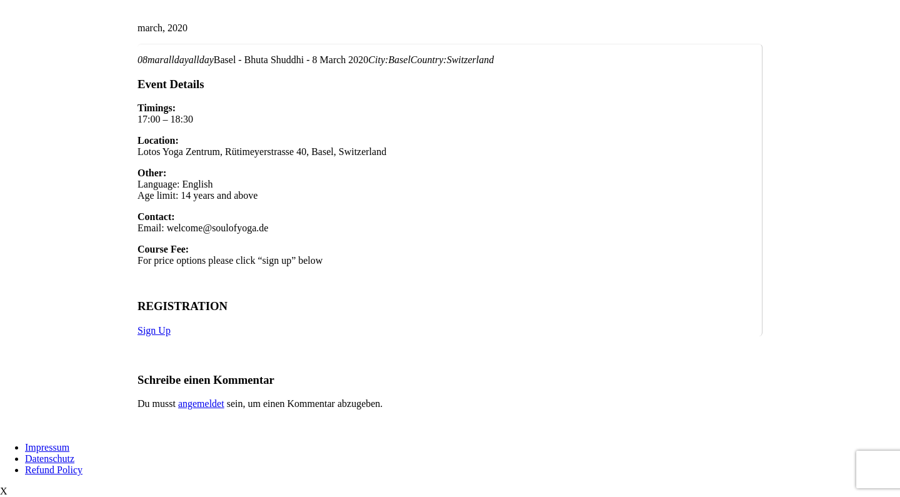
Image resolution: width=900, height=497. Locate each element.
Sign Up (154, 330)
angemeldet (201, 403)
